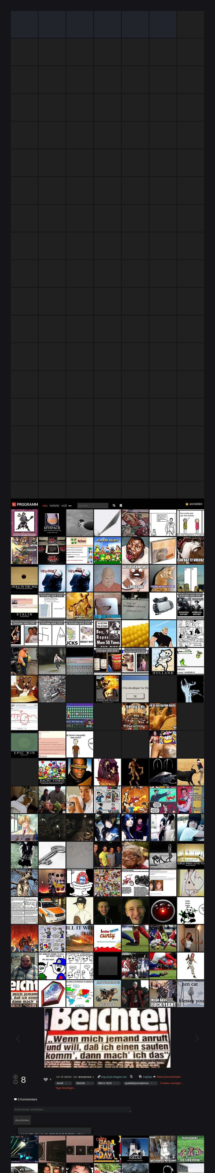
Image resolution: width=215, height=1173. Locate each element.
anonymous (84, 578)
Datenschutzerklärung (115, 1167)
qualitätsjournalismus (137, 584)
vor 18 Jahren (64, 578)
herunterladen (173, 578)
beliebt (54, 7)
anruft (60, 584)
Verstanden (201, 1164)
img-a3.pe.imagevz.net (113, 578)
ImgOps (148, 578)
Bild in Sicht (105, 584)
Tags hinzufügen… (65, 589)
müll (64, 7)
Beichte (81, 584)
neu (45, 7)
